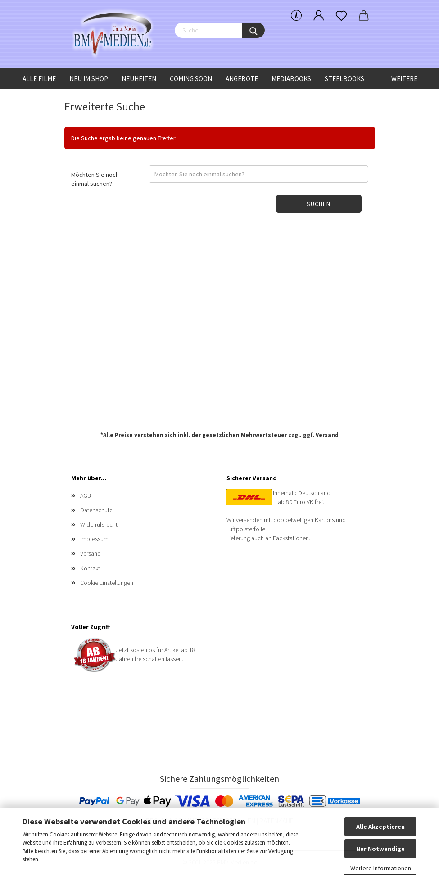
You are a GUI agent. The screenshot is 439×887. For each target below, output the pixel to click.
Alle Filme (39, 78)
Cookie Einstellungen (106, 583)
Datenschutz (96, 510)
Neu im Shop (88, 78)
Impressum (94, 539)
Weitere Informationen (380, 868)
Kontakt (90, 568)
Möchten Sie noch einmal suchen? (95, 179)
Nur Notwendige (380, 849)
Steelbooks (344, 78)
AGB (85, 496)
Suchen (318, 204)
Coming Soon (191, 78)
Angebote (242, 78)
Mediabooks (291, 78)
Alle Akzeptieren (380, 827)
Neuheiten (139, 78)
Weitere (404, 78)
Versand (327, 435)
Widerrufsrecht (99, 524)
